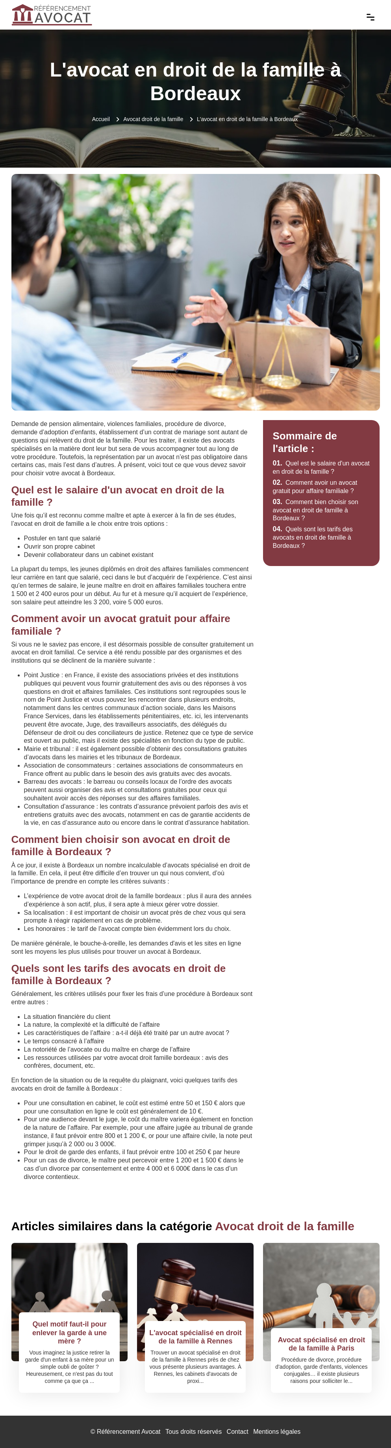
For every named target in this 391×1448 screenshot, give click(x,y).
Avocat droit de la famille (153, 119)
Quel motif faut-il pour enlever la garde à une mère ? (69, 1332)
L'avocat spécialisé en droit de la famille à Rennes (195, 1337)
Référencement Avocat (129, 1431)
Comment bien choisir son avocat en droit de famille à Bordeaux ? (315, 510)
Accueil (101, 119)
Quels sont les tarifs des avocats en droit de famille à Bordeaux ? (312, 537)
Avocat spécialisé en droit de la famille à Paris (321, 1344)
